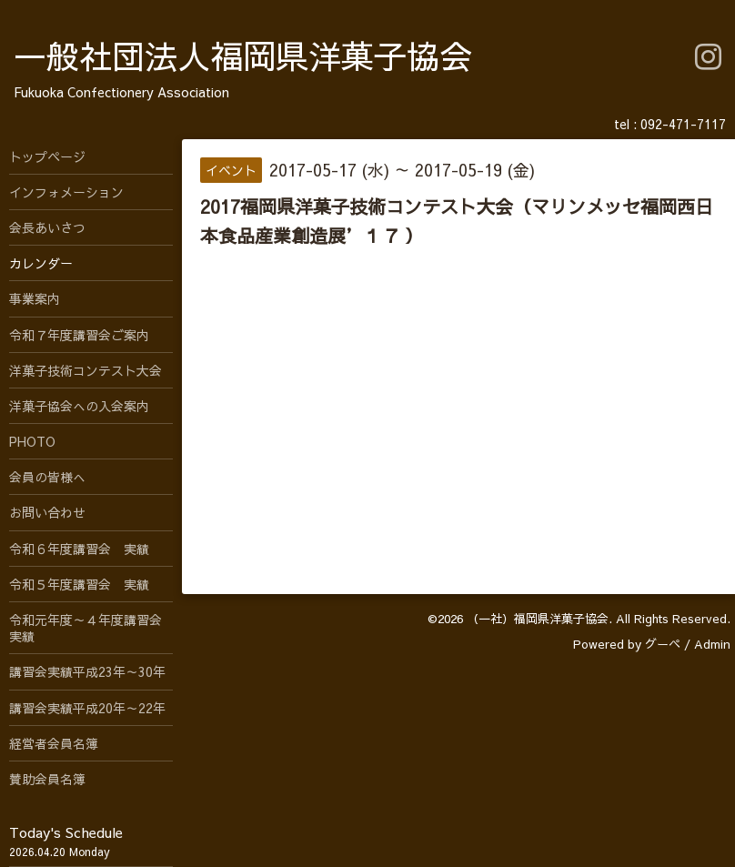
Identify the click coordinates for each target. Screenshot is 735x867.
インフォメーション (66, 192)
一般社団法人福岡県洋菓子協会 (243, 55)
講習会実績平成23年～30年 (87, 671)
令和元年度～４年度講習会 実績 (91, 627)
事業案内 (34, 298)
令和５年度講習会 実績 (79, 584)
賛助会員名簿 (47, 779)
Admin (712, 644)
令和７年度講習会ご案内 (79, 335)
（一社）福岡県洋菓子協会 (538, 618)
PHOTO (32, 441)
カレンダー (41, 263)
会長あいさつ (47, 227)
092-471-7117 (683, 124)
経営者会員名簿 (53, 743)
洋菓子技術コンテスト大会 (85, 370)
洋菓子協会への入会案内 (79, 406)
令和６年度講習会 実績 (79, 548)
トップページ (47, 156)
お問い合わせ (47, 512)
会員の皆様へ (47, 477)
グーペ (662, 644)
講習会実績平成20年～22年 (87, 708)
